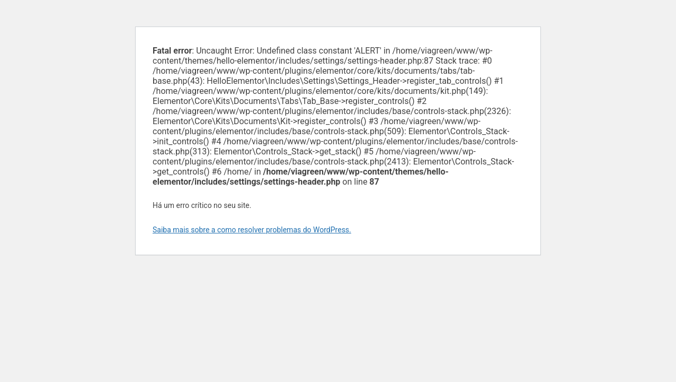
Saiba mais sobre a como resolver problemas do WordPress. (252, 229)
